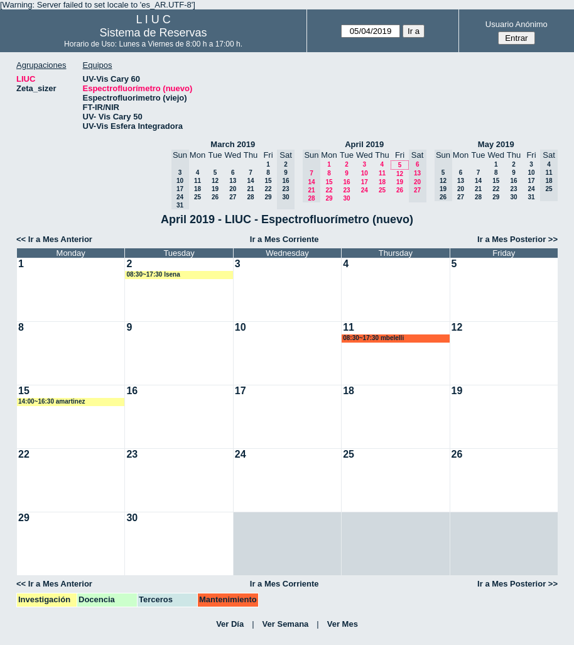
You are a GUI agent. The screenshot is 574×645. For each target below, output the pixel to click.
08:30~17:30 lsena (153, 274)
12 (215, 180)
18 (197, 188)
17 (364, 182)
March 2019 (232, 144)
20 (232, 188)
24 (364, 190)
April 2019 (364, 144)
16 (346, 182)
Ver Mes (342, 624)
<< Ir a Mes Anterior (54, 239)
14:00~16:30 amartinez (51, 401)
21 (250, 188)
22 (267, 188)
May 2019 (496, 144)
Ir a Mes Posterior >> (517, 239)
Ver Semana (286, 624)
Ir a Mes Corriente (284, 239)
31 (531, 197)
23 (346, 190)
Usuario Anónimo (516, 24)
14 (250, 180)
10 (364, 173)
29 (267, 197)
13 (232, 180)
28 (250, 197)
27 (232, 197)
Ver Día (230, 624)
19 (215, 188)
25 (197, 197)
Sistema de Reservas (153, 32)
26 (215, 197)
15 (267, 180)
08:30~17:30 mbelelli (373, 337)
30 (346, 198)
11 (197, 180)
